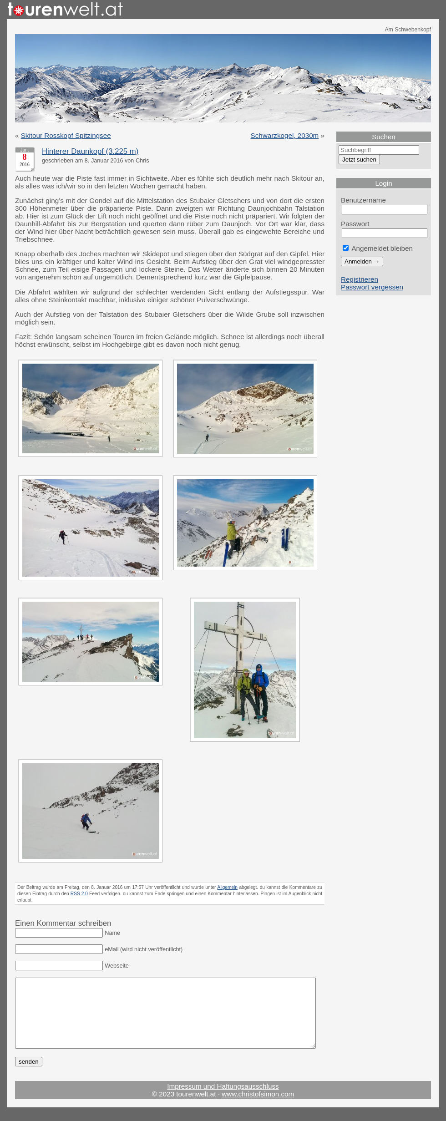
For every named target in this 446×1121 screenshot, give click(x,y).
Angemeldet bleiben (378, 248)
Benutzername (363, 200)
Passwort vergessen (372, 287)
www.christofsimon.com (258, 1107)
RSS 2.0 (79, 893)
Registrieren (359, 279)
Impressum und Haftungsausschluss (223, 1100)
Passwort (355, 224)
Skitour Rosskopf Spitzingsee (66, 135)
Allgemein (227, 887)
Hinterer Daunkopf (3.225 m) (90, 151)
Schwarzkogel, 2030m (285, 135)
